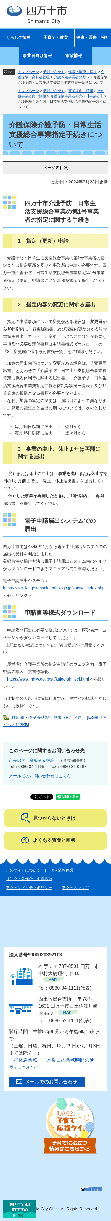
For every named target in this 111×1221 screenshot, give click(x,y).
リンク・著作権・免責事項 (29, 879)
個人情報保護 (61, 870)
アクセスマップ (75, 887)
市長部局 (17, 760)
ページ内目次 (55, 167)
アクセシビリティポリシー (29, 887)
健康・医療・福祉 (92, 37)
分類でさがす (54, 72)
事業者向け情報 (37, 55)
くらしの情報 (18, 37)
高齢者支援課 (42, 760)
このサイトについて (23, 870)
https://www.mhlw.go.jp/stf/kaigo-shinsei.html (46, 679)
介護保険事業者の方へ (71, 77)
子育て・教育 (55, 37)
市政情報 (73, 55)
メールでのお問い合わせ (51, 1081)
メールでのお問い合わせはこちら (40, 775)
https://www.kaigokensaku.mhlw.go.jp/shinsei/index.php (53, 588)
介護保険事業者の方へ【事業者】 (77, 96)
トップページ (28, 72)
